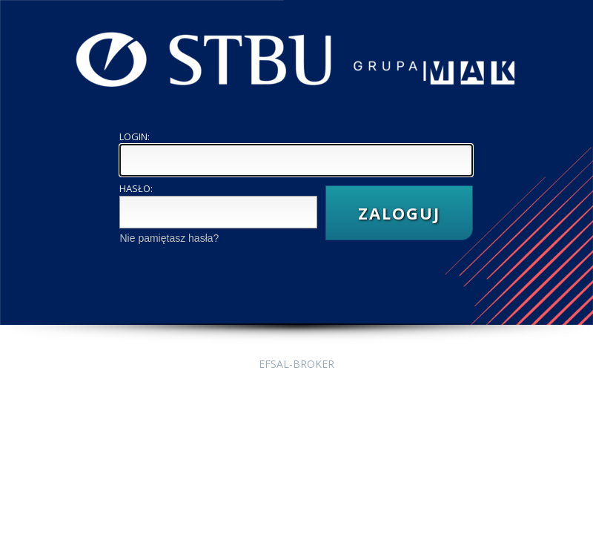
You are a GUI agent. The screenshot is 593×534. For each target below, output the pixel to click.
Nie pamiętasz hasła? (169, 238)
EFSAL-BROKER (296, 364)
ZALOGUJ (399, 213)
